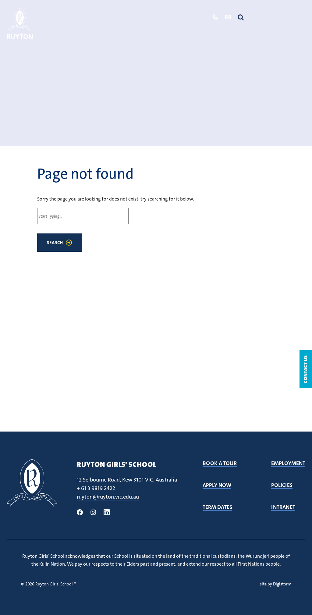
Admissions (167, 17)
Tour (195, 17)
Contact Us (305, 369)
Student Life (89, 20)
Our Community (127, 20)
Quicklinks (279, 17)
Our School (56, 20)
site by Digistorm (275, 584)
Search (55, 243)
